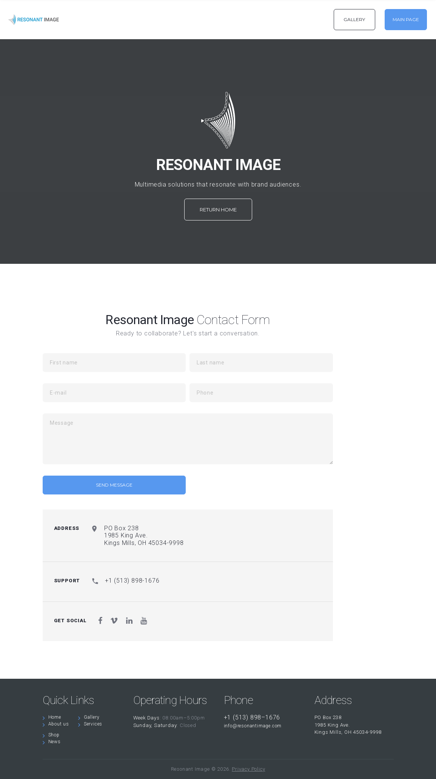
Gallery (92, 717)
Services (93, 724)
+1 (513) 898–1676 (252, 717)
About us (58, 724)
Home (54, 717)
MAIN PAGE (406, 19)
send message (114, 485)
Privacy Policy (248, 769)
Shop (54, 735)
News (54, 741)
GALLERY (354, 19)
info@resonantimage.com (253, 725)
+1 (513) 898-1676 (132, 580)
